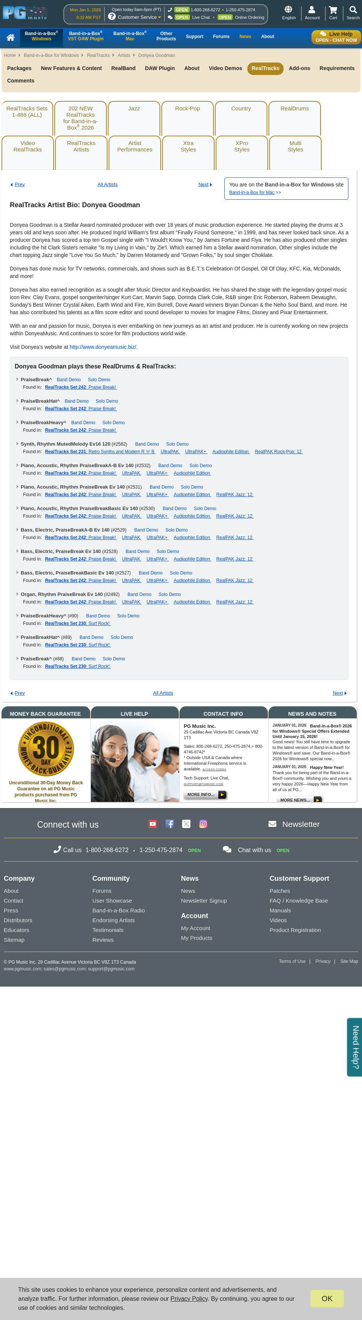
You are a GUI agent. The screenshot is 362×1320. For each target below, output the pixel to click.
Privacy (323, 961)
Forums (102, 891)
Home (10, 55)
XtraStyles (188, 146)
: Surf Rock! (78, 623)
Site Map (349, 961)
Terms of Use (292, 961)
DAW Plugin (160, 68)
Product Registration (295, 930)
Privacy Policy (188, 1299)
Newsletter (301, 824)
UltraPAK (170, 451)
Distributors (18, 920)
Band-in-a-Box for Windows (51, 55)
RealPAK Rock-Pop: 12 (279, 451)
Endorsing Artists (113, 920)
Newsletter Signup (204, 900)
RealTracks (98, 55)
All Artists (108, 184)
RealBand (123, 68)
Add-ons (299, 68)
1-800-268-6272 (205, 10)
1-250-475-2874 (240, 10)
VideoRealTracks (28, 146)
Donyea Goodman (156, 55)
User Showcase (112, 900)
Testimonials (108, 930)
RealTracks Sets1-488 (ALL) (27, 111)
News (188, 891)
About (191, 68)
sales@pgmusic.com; (66, 969)
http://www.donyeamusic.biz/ (103, 347)
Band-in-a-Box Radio (118, 910)
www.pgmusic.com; (23, 969)
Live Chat (201, 17)
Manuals (280, 910)
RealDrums (295, 108)
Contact (13, 900)
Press (11, 910)
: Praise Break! (81, 387)
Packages (19, 68)
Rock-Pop (187, 108)
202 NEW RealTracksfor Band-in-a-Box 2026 (80, 118)
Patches (280, 891)
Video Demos (225, 68)
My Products (196, 938)
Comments (20, 81)
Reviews (103, 940)
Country (241, 108)
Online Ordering (249, 17)
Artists (124, 55)
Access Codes (214, 769)
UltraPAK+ (196, 451)
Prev (20, 184)
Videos (278, 920)
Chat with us (254, 850)
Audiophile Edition (231, 451)
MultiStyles (295, 146)
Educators (16, 930)
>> (255, 192)
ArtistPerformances (134, 146)
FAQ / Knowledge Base (299, 900)
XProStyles (242, 146)
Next (203, 184)
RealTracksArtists (81, 146)
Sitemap (14, 940)
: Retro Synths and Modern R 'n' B (100, 451)
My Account (195, 928)
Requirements (337, 68)
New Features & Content (71, 68)
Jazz (134, 108)
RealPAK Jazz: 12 (235, 494)
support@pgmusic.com (203, 784)
